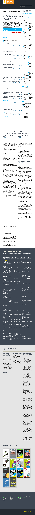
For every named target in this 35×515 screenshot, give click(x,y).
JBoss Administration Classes (26, 78)
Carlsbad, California (27, 423)
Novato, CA (27, 383)
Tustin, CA (24, 374)
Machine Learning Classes (30, 21)
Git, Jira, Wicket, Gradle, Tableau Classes (25, 70)
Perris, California (25, 406)
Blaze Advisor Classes (25, 32)
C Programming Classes (26, 35)
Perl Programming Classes (31, 47)
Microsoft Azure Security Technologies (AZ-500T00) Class (11, 81)
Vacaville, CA (28, 404)
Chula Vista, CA (25, 388)
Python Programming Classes (31, 51)
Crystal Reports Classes (25, 52)
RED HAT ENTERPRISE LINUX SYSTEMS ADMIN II (27, 106)
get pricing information (17, 32)
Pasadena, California (26, 421)
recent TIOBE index (27, 144)
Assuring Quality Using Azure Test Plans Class (10, 51)
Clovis (25, 377)
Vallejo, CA (27, 407)
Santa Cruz (25, 386)
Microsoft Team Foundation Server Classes (30, 34)
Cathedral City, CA (25, 431)
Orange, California (28, 417)
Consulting (4, 500)
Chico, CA (24, 400)
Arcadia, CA (27, 435)
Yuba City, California (26, 414)
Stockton (24, 434)
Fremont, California (26, 356)
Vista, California (26, 385)
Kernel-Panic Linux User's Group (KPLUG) (8, 264)
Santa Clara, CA (28, 438)
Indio (23, 437)
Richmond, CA (28, 369)
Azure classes (6, 40)
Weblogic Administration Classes (31, 79)
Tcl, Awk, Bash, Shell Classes (30, 65)
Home (3, 11)
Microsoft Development (11, 11)
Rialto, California (25, 365)
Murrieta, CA (28, 425)
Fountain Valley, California (26, 362)
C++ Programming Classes (26, 42)
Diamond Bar (28, 440)
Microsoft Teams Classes (25, 98)
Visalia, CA (27, 373)
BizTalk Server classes (7, 41)
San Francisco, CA (28, 364)
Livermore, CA (25, 367)
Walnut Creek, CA (28, 375)
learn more (5, 372)
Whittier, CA (27, 434)
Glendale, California (26, 409)
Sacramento (29, 398)
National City (25, 428)
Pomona (24, 364)
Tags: (7, 137)
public (20, 24)
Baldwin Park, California (27, 366)
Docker (25, 110)
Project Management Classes (31, 97)
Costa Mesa (29, 367)
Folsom (25, 422)
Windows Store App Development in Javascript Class (11, 118)
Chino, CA (28, 428)
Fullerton (24, 404)
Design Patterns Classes (25, 57)
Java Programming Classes (26, 75)
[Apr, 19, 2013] (4, 137)
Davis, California (28, 415)
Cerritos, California (28, 399)
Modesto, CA (25, 398)
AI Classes (25, 22)
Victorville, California (26, 391)
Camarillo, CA (30, 412)
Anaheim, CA (28, 390)
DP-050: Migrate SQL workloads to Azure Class (10, 101)
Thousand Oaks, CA (26, 389)
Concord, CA (25, 381)
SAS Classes (30, 56)
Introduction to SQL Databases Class (8, 64)
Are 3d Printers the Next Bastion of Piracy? (24, 161)
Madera (24, 383)
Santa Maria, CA (29, 377)
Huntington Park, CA (29, 408)
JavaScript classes (14, 40)
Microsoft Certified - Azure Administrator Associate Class (11, 84)
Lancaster (29, 388)
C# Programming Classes (26, 39)
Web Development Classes (31, 73)
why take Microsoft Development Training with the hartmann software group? (7, 355)
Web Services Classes (30, 76)
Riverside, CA (28, 396)
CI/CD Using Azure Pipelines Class (8, 54)
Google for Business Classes (30, 91)
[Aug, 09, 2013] (19, 162)
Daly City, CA (28, 357)
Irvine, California (18, 11)
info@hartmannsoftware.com (22, 497)
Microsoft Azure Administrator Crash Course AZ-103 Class (12, 74)
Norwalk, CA (25, 359)
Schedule (3, 499)
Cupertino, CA (25, 419)
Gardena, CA (28, 411)
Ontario (24, 407)
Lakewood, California (26, 376)
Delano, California (25, 439)
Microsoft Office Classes (30, 94)
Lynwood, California (29, 380)
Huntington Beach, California (27, 358)
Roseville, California (29, 400)
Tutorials (3, 501)
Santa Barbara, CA (27, 361)
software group (27, 511)
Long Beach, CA (25, 426)
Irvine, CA (29, 436)
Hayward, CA (25, 401)
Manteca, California (28, 432)
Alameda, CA (28, 420)
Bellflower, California (27, 430)
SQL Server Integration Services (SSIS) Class (9, 88)
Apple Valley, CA (28, 427)
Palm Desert (28, 416)
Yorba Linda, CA (25, 368)
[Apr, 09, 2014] (19, 137)
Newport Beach (25, 413)
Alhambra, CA (25, 372)
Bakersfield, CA (28, 382)
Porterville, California (26, 370)
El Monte (28, 401)
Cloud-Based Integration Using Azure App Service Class (11, 113)
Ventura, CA (30, 356)
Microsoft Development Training (8, 27)
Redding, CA (29, 386)
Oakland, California (26, 429)
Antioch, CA (30, 406)
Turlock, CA (30, 405)
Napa (29, 431)
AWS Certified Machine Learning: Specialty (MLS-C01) (27, 117)
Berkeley (31, 373)
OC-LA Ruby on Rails (29, 264)
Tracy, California (26, 393)
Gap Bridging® (4, 498)
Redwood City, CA (25, 424)
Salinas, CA (29, 403)
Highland (24, 357)
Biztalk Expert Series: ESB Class (7, 109)
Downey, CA (28, 360)
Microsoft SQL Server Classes (30, 29)
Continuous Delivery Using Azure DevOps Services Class (11, 57)
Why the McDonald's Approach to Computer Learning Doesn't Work (9, 221)
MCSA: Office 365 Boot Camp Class (8, 67)
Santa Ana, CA (30, 413)
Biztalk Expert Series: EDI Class (7, 106)
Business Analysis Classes (25, 91)
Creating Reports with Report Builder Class (9, 61)
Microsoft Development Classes (31, 26)
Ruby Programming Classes (31, 54)
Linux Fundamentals (26, 113)
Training (6, 11)
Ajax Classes (25, 23)
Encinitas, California (26, 378)
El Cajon (25, 392)
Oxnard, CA (26, 437)
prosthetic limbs (20, 189)
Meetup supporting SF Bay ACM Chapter (20, 264)
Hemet (31, 425)
